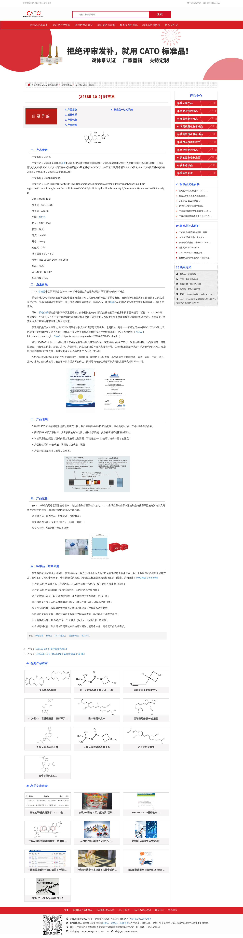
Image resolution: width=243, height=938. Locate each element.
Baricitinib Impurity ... (146, 690)
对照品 (114, 923)
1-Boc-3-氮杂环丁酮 (47, 747)
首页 (66, 910)
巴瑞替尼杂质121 (47, 775)
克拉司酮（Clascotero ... (190, 247)
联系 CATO (171, 25)
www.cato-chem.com (147, 577)
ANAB (139, 331)
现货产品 (86, 635)
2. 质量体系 (71, 114)
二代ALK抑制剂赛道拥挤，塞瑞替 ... (48, 841)
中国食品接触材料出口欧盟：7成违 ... (47, 869)
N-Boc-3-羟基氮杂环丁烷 (97, 747)
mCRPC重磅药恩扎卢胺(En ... (192, 237)
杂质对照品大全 (84, 25)
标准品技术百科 (190, 225)
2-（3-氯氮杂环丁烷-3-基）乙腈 (96, 690)
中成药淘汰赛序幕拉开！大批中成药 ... (97, 869)
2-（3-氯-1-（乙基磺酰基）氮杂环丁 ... (47, 718)
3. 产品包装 (71, 119)
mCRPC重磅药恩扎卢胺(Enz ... (96, 841)
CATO (42, 217)
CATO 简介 (123, 910)
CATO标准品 (60, 635)
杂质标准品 (67, 85)
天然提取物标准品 (190, 157)
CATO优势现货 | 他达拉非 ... (192, 252)
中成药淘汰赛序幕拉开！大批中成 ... (195, 216)
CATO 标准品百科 (105, 910)
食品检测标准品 (189, 118)
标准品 (41, 291)
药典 (112, 302)
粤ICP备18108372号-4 (140, 919)
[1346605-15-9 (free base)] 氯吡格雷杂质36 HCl (60, 654)
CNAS (57, 336)
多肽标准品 (186, 165)
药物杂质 (43, 312)
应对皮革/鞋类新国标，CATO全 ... (47, 812)
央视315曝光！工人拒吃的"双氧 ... (97, 812)
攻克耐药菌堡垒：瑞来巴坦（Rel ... (146, 869)
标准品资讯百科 (190, 184)
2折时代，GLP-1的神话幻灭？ (47, 898)
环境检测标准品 (189, 149)
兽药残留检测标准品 (191, 134)
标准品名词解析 (151, 25)
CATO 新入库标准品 (83, 910)
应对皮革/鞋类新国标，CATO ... (193, 191)
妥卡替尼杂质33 (96, 718)
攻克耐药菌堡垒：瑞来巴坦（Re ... (194, 242)
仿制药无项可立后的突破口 (146, 841)
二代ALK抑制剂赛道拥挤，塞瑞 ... (194, 232)
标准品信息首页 (39, 25)
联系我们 (159, 910)
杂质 (63, 163)
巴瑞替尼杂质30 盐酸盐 (146, 718)
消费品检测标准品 (190, 142)
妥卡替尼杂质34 (47, 690)
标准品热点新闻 (106, 25)
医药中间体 (186, 173)
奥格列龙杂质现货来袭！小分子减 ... (195, 258)
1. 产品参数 (71, 109)
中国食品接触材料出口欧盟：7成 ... (195, 211)
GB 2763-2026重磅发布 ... (146, 812)
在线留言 (172, 910)
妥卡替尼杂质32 (146, 747)
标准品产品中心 (61, 25)
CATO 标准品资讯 (142, 910)
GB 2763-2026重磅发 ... (189, 201)
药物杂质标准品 (189, 111)
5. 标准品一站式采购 (122, 109)
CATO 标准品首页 (50, 85)
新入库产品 (186, 103)
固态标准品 (74, 635)
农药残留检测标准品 (191, 126)
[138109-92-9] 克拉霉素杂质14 (51, 648)
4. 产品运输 (71, 124)
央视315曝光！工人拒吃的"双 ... (193, 196)
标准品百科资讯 (129, 25)
